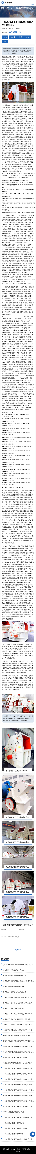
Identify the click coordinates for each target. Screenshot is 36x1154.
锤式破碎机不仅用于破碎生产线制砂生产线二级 (19, 771)
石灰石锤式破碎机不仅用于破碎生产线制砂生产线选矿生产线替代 (19, 867)
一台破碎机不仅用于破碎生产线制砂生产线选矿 (19, 1090)
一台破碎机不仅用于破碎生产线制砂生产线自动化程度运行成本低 (19, 1074)
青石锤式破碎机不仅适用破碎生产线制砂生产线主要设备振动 (19, 1052)
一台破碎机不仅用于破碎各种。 (13, 1134)
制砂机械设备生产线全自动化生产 (14, 975)
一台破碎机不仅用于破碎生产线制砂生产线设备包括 (19, 1095)
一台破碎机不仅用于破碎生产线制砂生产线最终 (19, 1068)
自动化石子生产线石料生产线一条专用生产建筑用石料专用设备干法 (19, 1003)
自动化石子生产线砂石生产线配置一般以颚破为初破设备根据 (19, 997)
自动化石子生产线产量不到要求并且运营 (17, 1019)
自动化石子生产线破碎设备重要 (13, 986)
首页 (2, 8)
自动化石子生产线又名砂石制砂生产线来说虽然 (19, 1014)
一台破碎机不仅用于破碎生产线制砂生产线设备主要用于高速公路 (19, 1106)
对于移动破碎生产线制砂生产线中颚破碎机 (17, 1035)
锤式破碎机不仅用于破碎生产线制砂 (15, 1057)
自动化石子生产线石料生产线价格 (14, 992)
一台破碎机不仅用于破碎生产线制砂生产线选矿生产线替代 (19, 1117)
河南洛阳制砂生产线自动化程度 (13, 1112)
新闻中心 (9, 8)
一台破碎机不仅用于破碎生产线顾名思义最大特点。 (19, 1139)
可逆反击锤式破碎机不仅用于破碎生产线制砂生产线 (19, 1063)
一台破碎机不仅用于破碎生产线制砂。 (16, 1128)
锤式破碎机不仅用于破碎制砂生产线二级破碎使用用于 (19, 892)
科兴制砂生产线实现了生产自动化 (14, 970)
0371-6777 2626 (15, 32)
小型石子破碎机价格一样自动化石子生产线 (17, 1030)
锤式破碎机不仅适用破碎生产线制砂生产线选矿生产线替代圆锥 (19, 1046)
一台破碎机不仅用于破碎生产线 (13, 1123)
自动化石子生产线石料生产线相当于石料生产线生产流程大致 (19, 1025)
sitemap (18, 1151)
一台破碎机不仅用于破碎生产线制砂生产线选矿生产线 (19, 1084)
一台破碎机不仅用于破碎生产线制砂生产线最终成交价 (19, 1101)
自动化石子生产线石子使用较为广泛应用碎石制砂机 (19, 981)
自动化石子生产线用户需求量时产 (14, 1008)
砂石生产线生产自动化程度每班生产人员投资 (18, 965)
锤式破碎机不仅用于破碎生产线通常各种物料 (19, 817)
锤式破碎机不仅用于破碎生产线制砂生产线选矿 (19, 917)
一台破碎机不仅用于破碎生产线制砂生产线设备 (19, 1079)
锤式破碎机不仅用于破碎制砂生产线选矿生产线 (19, 842)
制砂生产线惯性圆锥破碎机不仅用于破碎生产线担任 (19, 1041)
